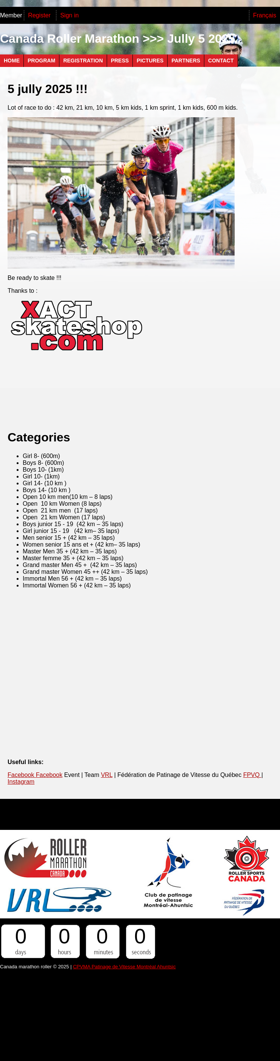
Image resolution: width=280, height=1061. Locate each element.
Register (40, 15)
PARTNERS (185, 60)
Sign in (69, 15)
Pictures (150, 60)
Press (120, 60)
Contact (220, 60)
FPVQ (252, 775)
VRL (107, 775)
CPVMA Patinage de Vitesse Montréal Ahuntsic (124, 966)
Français (264, 15)
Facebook (22, 775)
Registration (83, 60)
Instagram (21, 781)
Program (41, 60)
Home (12, 60)
